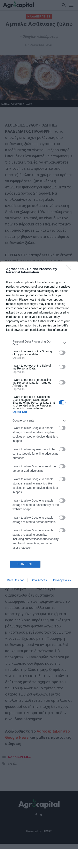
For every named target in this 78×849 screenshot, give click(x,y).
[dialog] (39, 424)
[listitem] (39, 343)
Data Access (39, 580)
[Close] (70, 269)
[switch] (62, 353)
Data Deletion (15, 580)
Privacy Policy (62, 580)
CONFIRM (25, 564)
